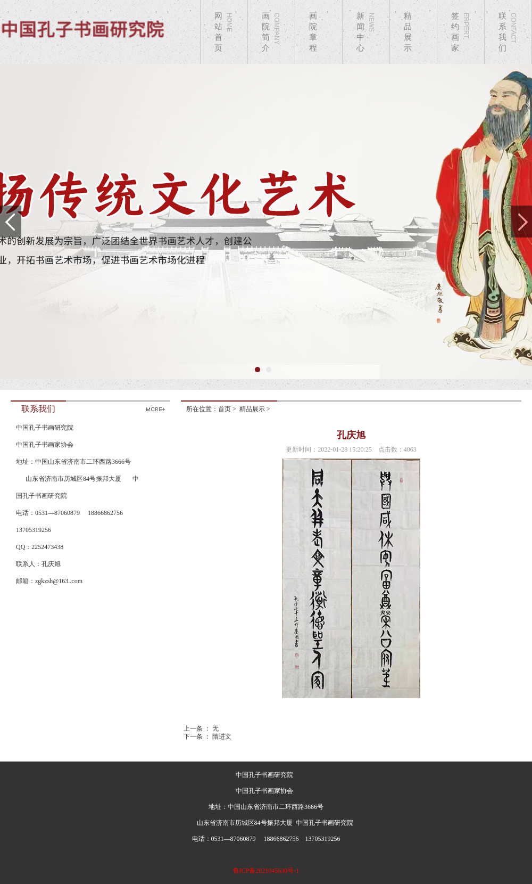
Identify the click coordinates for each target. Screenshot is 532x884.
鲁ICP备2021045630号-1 (266, 870)
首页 (224, 409)
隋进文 (221, 736)
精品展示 (252, 409)
